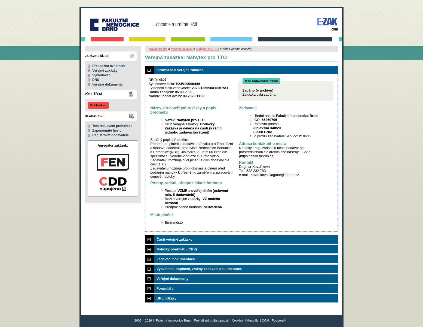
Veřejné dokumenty (107, 84)
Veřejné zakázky (105, 70)
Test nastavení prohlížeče (112, 126)
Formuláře (165, 288)
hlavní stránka (158, 48)
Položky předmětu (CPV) (177, 249)
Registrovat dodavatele (110, 135)
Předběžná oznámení (108, 66)
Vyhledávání (102, 75)
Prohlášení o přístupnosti (211, 320)
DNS (95, 80)
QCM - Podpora (273, 320)
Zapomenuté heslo (106, 130)
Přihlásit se (98, 105)
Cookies (237, 320)
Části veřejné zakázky (174, 239)
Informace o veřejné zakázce (180, 70)
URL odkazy (166, 298)
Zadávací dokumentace (176, 259)
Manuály (253, 320)
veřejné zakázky (181, 48)
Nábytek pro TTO (207, 48)
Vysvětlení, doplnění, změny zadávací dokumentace (199, 269)
